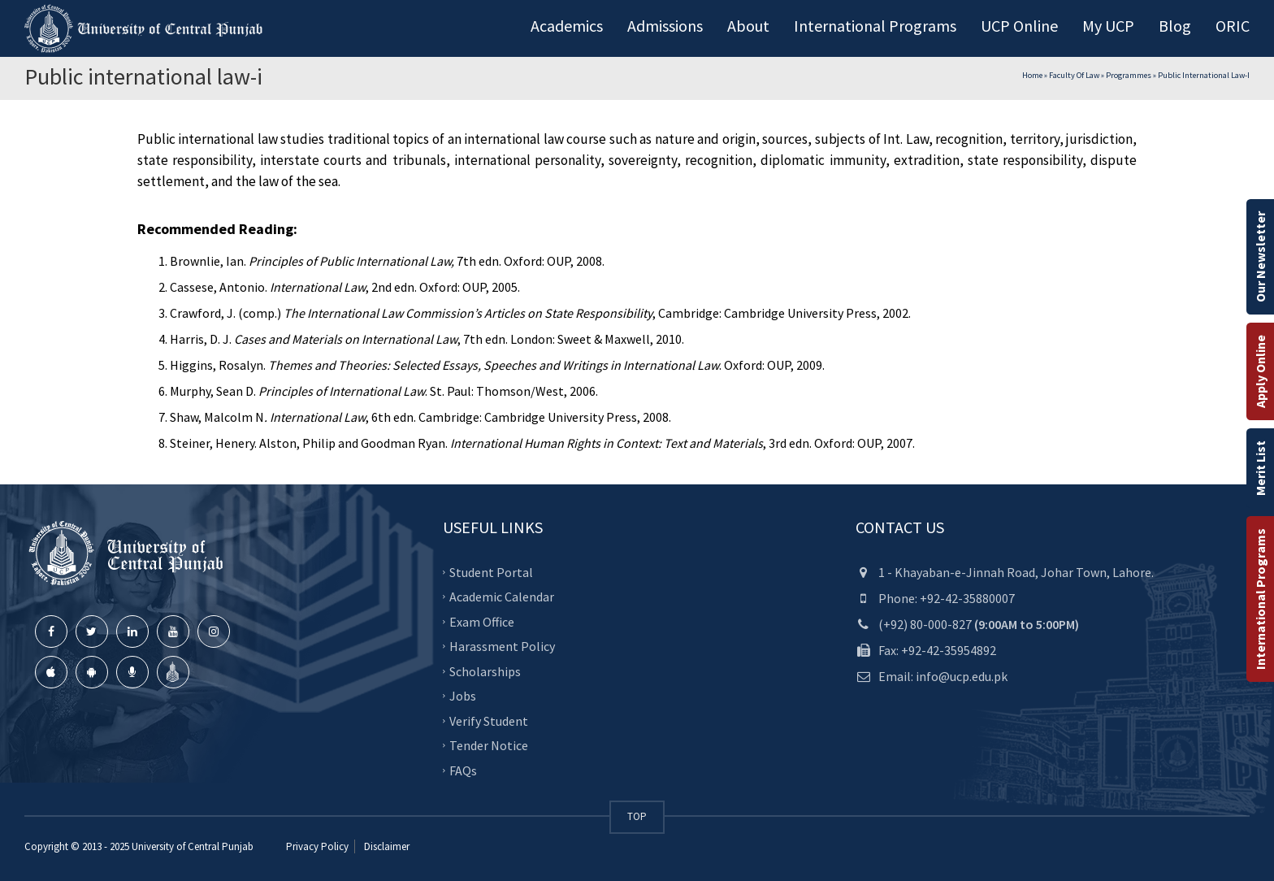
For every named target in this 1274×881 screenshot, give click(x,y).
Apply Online (1260, 371)
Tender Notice (488, 745)
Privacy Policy (317, 846)
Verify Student (488, 720)
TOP (637, 816)
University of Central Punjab (193, 846)
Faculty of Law (1074, 75)
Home (1032, 75)
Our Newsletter (1260, 256)
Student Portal (491, 571)
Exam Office (481, 621)
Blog (1175, 25)
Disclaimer (386, 846)
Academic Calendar (501, 596)
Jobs (462, 696)
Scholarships (485, 670)
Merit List (1260, 468)
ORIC (1233, 25)
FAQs (463, 770)
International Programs (1260, 599)
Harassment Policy (502, 646)
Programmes (1128, 75)
